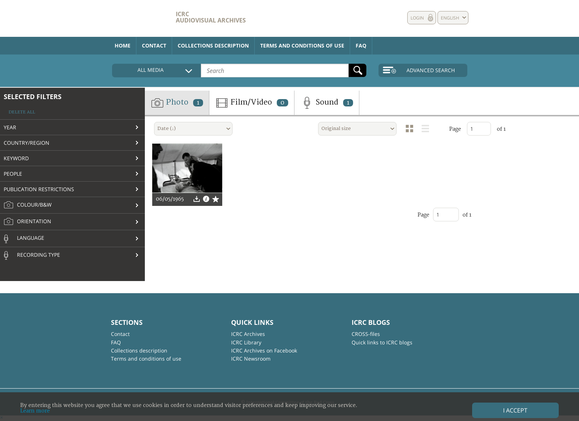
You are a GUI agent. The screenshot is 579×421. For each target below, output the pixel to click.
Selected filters (33, 96)
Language (24, 238)
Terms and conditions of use (302, 45)
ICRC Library (246, 342)
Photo (177, 103)
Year (10, 127)
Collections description (213, 45)
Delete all (21, 112)
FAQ (361, 45)
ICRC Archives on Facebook (264, 350)
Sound (326, 103)
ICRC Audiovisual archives (211, 17)
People (13, 173)
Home (122, 45)
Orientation (27, 221)
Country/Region (26, 142)
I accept (515, 410)
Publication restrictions (39, 189)
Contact (154, 45)
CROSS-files (366, 333)
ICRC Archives (248, 333)
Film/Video (251, 103)
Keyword (16, 158)
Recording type (32, 255)
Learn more (35, 411)
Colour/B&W (28, 205)
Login (417, 18)
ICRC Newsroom (251, 358)
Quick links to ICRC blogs (382, 342)
